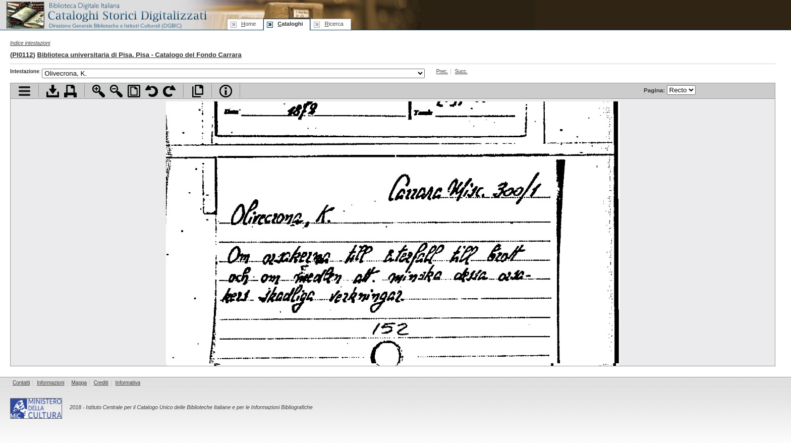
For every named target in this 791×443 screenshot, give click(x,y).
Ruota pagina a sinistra (151, 91)
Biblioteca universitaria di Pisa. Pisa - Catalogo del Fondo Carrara (139, 55)
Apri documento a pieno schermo (197, 91)
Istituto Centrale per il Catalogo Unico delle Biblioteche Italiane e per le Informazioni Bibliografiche (199, 407)
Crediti (101, 382)
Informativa (128, 382)
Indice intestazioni (30, 43)
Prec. (442, 71)
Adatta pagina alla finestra (134, 91)
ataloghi (290, 24)
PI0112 (22, 55)
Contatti (21, 382)
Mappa (79, 382)
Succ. (461, 71)
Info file (225, 91)
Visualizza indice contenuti (24, 91)
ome (248, 24)
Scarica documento (52, 91)
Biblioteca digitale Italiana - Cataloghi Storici (106, 14)
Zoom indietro (116, 91)
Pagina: (669, 90)
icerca (333, 24)
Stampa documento (70, 91)
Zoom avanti (98, 91)
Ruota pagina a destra (169, 91)
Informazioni (50, 382)
